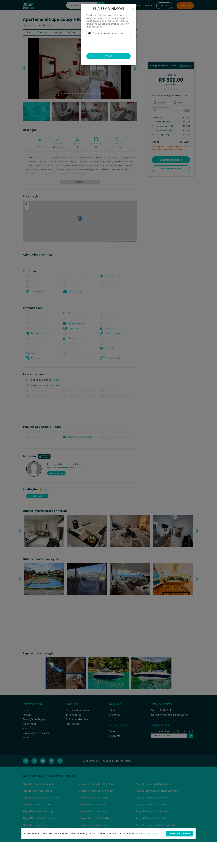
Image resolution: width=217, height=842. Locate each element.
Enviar (108, 56)
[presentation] (107, 44)
